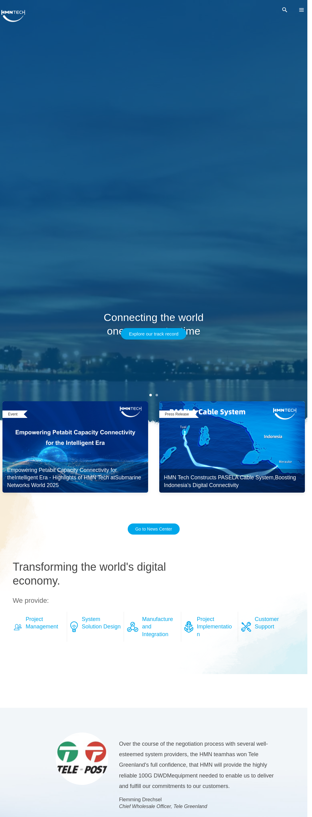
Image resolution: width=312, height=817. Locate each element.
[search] (285, 10)
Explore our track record (153, 333)
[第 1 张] (150, 395)
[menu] (301, 10)
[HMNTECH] (13, 16)
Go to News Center (153, 529)
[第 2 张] (157, 395)
